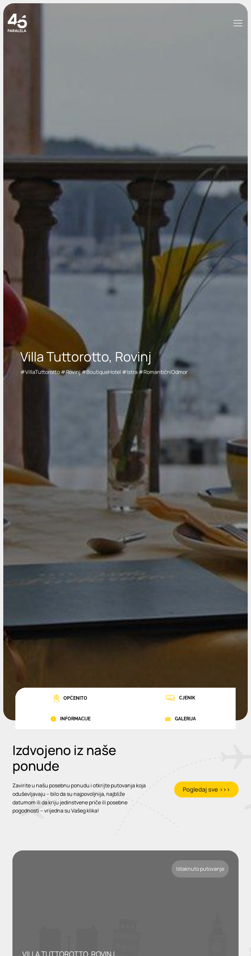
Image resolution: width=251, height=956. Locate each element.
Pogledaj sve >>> (206, 789)
